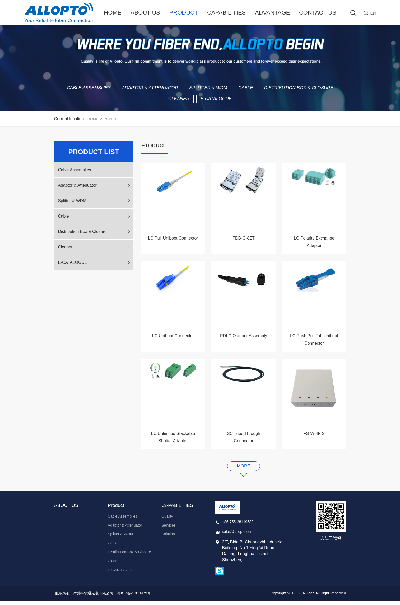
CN (372, 13)
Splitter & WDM (252, 89)
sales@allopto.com (238, 536)
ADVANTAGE (272, 12)
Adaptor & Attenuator (189, 89)
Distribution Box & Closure (159, 101)
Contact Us (317, 12)
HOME (93, 121)
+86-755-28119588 (238, 526)
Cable (292, 89)
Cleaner (220, 101)
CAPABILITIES (226, 12)
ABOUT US (145, 12)
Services (168, 529)
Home (112, 12)
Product (183, 12)
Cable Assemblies (123, 89)
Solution (168, 538)
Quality (167, 520)
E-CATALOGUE (260, 101)
